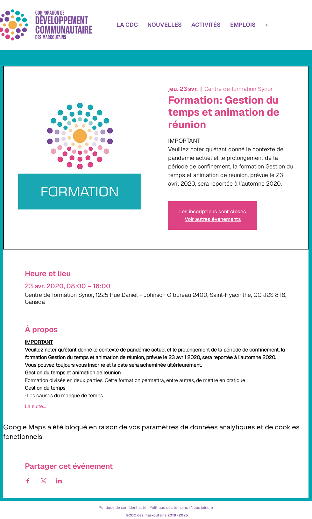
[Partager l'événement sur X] (43, 480)
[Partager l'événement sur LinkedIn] (59, 480)
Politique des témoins (168, 507)
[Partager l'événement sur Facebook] (28, 480)
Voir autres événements (213, 219)
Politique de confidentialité (122, 507)
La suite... (35, 406)
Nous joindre (202, 507)
